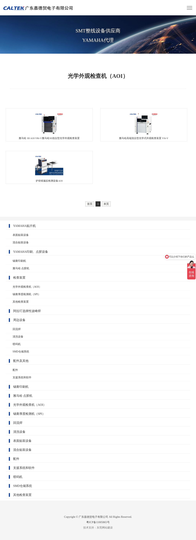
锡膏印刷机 (19, 260)
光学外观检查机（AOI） (27, 286)
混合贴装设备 (21, 242)
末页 (106, 203)
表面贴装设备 (21, 235)
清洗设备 (18, 336)
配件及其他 (21, 360)
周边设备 (19, 320)
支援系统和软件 (22, 377)
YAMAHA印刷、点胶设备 (30, 251)
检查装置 (19, 277)
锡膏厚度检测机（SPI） (27, 294)
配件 (15, 370)
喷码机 (17, 344)
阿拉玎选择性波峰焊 (27, 311)
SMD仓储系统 (21, 351)
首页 (89, 203)
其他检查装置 (21, 301)
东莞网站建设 (105, 527)
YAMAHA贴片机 (24, 225)
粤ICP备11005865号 (97, 522)
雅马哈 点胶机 (21, 268)
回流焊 (17, 329)
